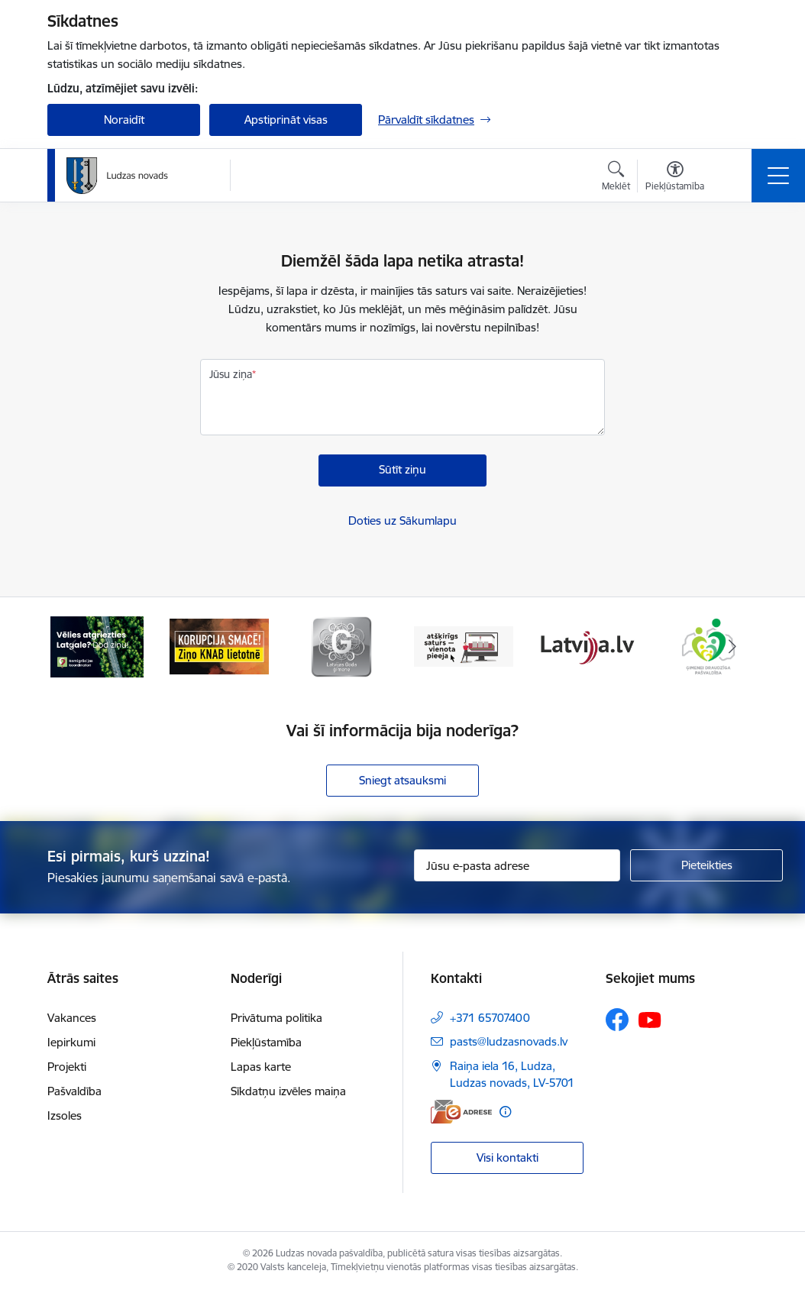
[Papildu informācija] (505, 1111)
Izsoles (64, 1115)
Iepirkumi (71, 1042)
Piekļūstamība (266, 1042)
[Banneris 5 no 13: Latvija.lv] (585, 646)
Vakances (71, 1017)
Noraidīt (124, 119)
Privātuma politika (276, 1017)
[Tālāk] (732, 647)
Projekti (66, 1066)
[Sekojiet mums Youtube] (650, 1019)
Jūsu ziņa (230, 374)
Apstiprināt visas (286, 119)
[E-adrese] (461, 1111)
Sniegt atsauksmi (402, 780)
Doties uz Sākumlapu (402, 520)
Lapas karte (261, 1066)
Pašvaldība (74, 1091)
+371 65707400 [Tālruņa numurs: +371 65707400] (490, 1017)
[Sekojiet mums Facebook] (617, 1019)
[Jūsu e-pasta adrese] (517, 865)
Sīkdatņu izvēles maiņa (288, 1091)
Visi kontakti (507, 1157)
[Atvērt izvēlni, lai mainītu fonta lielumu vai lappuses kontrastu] (675, 178)
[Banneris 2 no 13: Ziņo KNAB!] (219, 646)
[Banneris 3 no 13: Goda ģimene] (341, 646)
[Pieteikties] (706, 865)
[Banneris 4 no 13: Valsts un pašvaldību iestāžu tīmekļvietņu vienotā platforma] (463, 646)
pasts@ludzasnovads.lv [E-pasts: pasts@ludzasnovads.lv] (508, 1041)
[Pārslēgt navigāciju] (778, 175)
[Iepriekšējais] (72, 647)
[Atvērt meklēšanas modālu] (616, 178)
